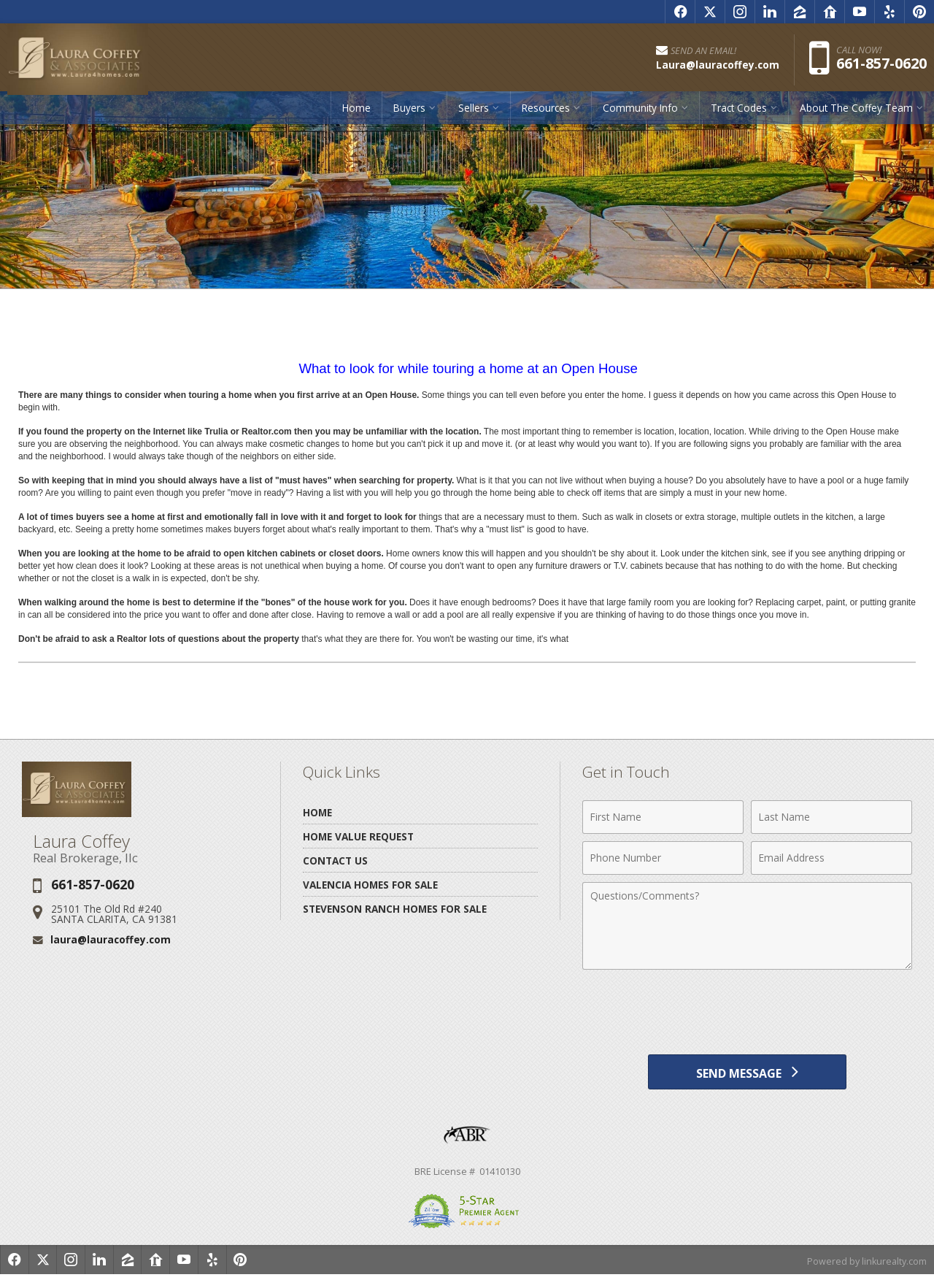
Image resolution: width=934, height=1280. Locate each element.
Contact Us (335, 860)
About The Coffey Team (856, 113)
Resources (546, 113)
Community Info (640, 113)
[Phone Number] (663, 858)
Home (356, 113)
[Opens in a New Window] (680, 11)
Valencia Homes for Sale (370, 885)
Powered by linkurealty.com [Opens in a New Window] (865, 1265)
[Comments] (747, 926)
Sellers (473, 113)
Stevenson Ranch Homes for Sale (395, 909)
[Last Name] (831, 817)
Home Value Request (358, 836)
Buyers (409, 113)
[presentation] (747, 1012)
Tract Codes (739, 113)
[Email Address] (831, 858)
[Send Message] (747, 1074)
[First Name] (663, 817)
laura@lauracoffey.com (110, 939)
